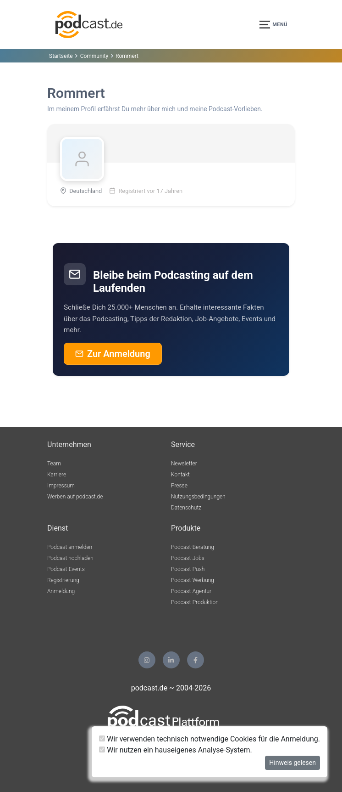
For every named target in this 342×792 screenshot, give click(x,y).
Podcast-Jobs (187, 558)
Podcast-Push (187, 569)
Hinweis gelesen (292, 762)
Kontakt (180, 474)
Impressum (61, 485)
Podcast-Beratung (192, 547)
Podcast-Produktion (195, 602)
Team (54, 463)
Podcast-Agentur (191, 591)
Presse (179, 485)
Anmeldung (61, 591)
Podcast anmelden (69, 547)
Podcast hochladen (70, 558)
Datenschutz (186, 507)
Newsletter (184, 463)
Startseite (61, 56)
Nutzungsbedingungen (198, 496)
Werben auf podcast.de (75, 496)
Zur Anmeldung (112, 353)
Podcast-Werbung (192, 580)
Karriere (56, 474)
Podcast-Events (66, 569)
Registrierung (63, 580)
